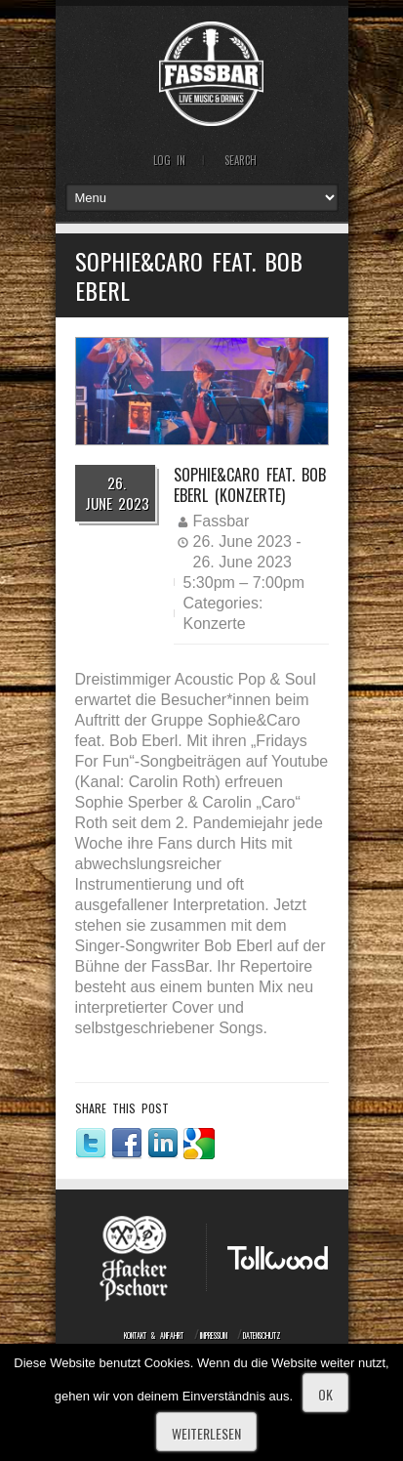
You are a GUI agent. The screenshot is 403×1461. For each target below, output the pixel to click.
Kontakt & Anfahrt (153, 1335)
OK (325, 1394)
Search (240, 160)
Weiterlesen (206, 1433)
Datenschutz (262, 1335)
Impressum (213, 1335)
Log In (169, 160)
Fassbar (221, 521)
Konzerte (214, 623)
